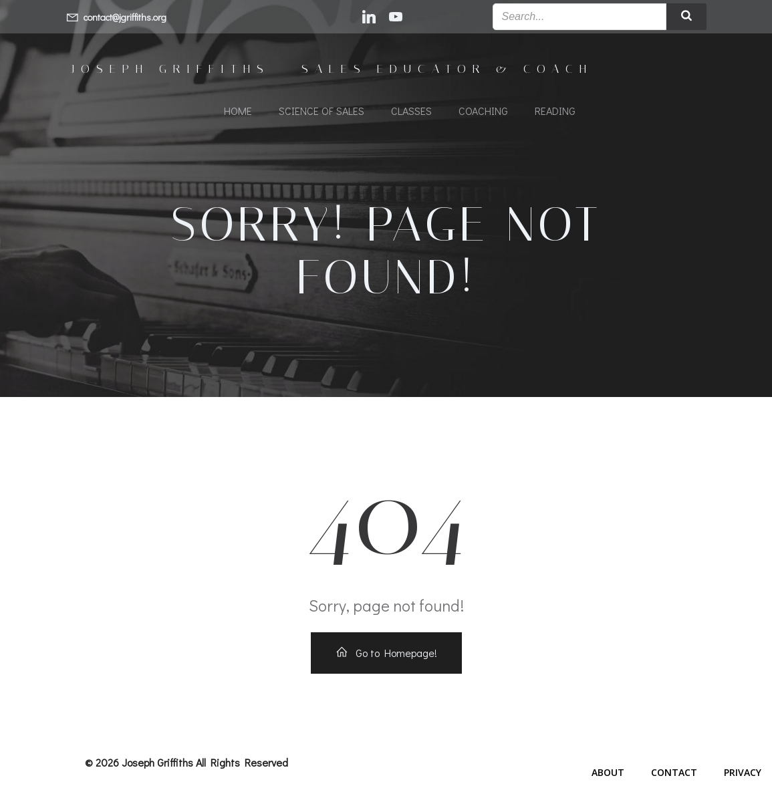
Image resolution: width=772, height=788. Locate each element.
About (608, 772)
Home (238, 111)
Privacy (742, 772)
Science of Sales (321, 111)
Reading (555, 111)
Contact (674, 772)
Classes (411, 111)
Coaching (483, 111)
